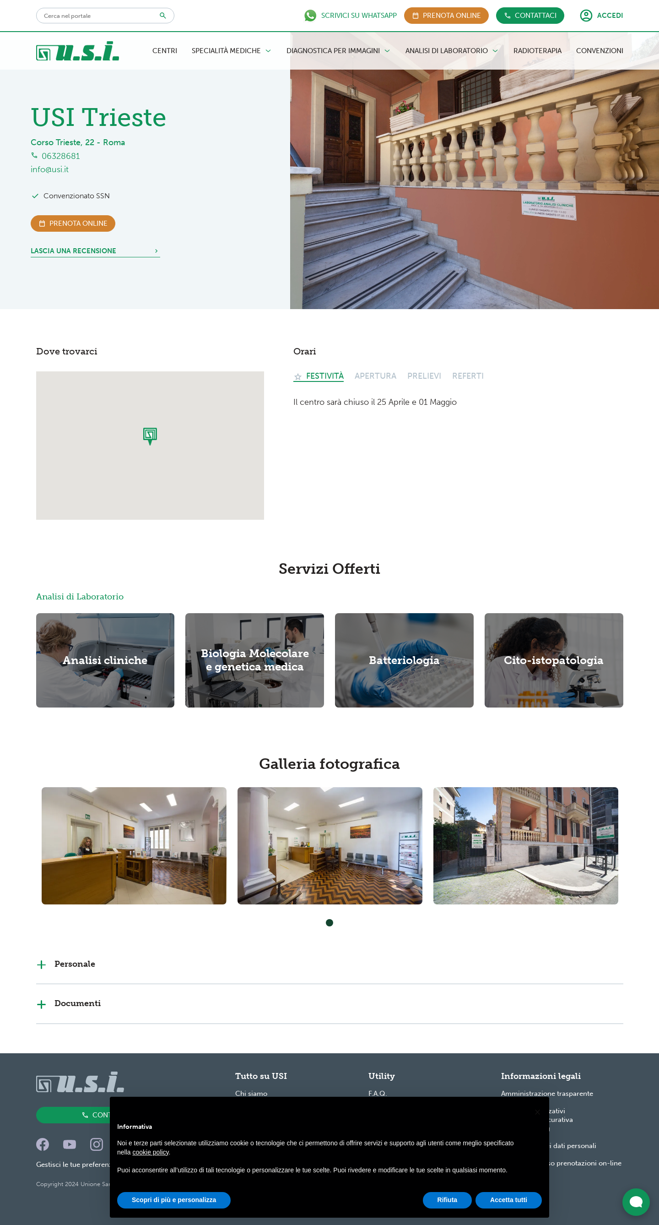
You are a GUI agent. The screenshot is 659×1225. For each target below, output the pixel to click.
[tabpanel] (134, 845)
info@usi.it (50, 169)
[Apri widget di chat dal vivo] (636, 1202)
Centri (164, 51)
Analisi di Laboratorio (452, 51)
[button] (537, 1112)
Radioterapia (537, 51)
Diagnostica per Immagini (338, 51)
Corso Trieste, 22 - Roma (78, 142)
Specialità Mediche (232, 51)
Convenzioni (599, 51)
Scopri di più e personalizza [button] (174, 1200)
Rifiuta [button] (448, 1200)
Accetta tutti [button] (508, 1200)
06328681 (61, 156)
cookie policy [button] (150, 1152)
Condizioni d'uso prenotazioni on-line (561, 1163)
